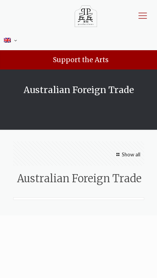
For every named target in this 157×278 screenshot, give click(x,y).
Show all (127, 154)
